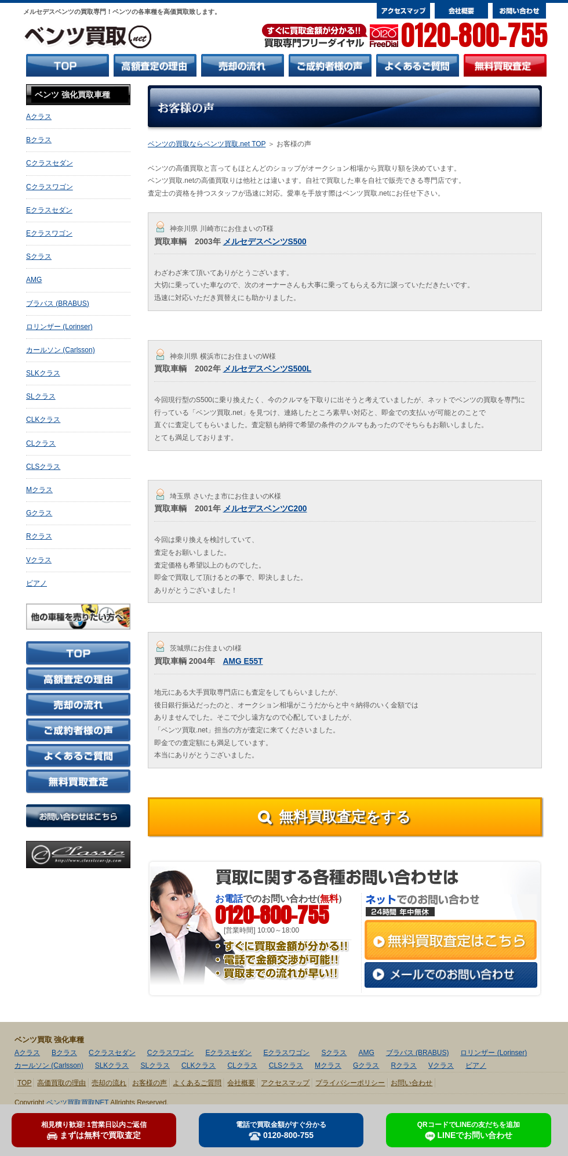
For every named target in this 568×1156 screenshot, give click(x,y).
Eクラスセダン (49, 210)
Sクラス (39, 256)
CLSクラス (43, 467)
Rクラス (39, 536)
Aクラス (39, 117)
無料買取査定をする (345, 816)
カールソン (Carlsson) (60, 350)
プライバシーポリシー (350, 1083)
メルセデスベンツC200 (265, 508)
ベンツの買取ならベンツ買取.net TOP (206, 144)
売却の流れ (109, 1083)
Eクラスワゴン (49, 233)
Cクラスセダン (49, 163)
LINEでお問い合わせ (468, 1131)
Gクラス (39, 513)
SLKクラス (43, 373)
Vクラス (39, 560)
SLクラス (41, 396)
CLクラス (41, 443)
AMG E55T (243, 661)
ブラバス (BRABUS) (57, 303)
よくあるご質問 (197, 1083)
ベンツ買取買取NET (77, 1103)
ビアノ (36, 583)
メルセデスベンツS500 (265, 241)
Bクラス (39, 140)
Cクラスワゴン (49, 187)
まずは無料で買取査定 (94, 1130)
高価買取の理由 (61, 1083)
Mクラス (39, 490)
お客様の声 (149, 1083)
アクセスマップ (285, 1083)
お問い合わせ (411, 1083)
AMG (34, 280)
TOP (24, 1083)
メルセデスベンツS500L (267, 368)
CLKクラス (43, 420)
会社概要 (241, 1083)
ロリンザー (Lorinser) (59, 327)
